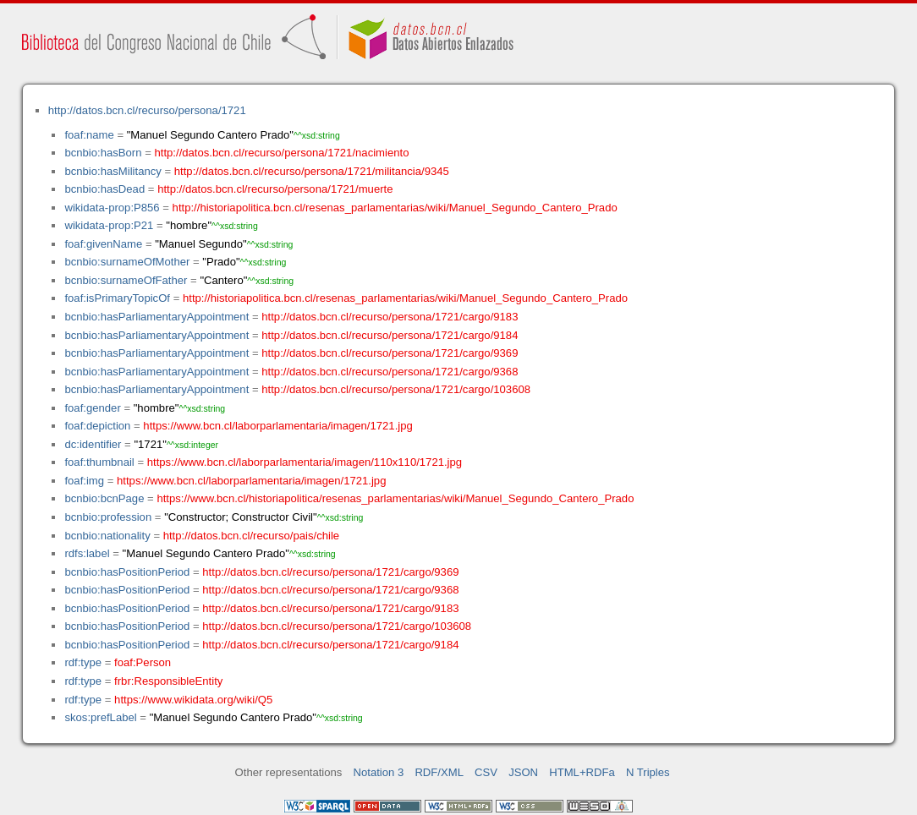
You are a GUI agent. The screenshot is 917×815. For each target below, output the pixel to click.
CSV (486, 772)
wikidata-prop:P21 (108, 225)
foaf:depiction (97, 425)
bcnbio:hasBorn (102, 152)
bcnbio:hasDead (104, 189)
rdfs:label (86, 553)
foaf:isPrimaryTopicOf (117, 298)
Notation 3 (379, 772)
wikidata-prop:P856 (111, 207)
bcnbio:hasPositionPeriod (126, 572)
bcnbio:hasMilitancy (112, 171)
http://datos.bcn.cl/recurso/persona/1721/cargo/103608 (395, 389)
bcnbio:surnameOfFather (125, 280)
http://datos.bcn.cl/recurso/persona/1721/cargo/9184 (389, 335)
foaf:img (84, 480)
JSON (523, 772)
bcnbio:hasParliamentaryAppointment (156, 316)
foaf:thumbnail (99, 462)
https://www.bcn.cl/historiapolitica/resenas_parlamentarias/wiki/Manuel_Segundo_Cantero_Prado (395, 498)
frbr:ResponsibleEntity (168, 681)
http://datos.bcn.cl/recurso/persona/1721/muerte (275, 189)
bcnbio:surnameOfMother (126, 261)
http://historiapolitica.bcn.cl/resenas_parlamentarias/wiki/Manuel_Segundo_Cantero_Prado (395, 207)
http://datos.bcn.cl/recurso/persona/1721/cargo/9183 (389, 316)
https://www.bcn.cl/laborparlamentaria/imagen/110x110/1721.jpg (304, 462)
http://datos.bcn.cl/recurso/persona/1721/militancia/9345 (311, 171)
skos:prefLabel (100, 717)
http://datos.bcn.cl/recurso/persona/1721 (147, 110)
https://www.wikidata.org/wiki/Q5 (193, 699)
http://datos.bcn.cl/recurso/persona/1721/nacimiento (281, 152)
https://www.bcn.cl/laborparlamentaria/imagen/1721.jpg (277, 425)
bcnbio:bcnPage (104, 498)
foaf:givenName (103, 244)
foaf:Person (142, 662)
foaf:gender (92, 408)
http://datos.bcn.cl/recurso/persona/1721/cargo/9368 (389, 371)
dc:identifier (92, 444)
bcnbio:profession (107, 517)
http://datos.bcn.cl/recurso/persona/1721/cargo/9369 (389, 353)
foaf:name (88, 135)
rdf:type (83, 662)
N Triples (648, 772)
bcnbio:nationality (107, 535)
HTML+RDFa (582, 772)
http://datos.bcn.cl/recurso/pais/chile (251, 535)
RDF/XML (439, 772)
